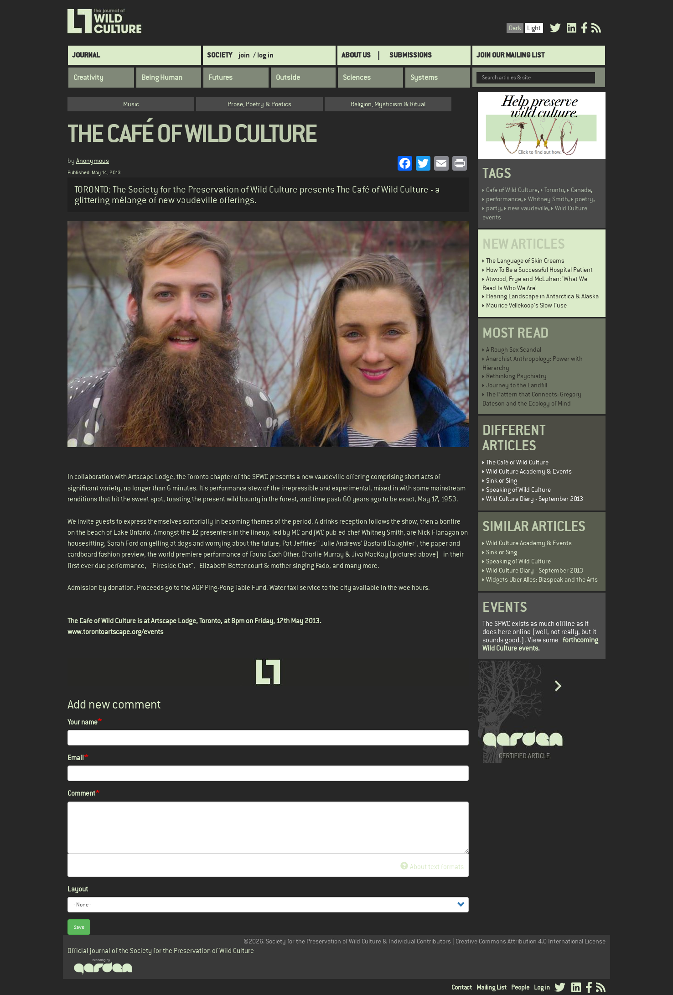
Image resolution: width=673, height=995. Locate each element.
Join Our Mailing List (510, 55)
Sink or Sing (501, 480)
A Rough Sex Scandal (513, 349)
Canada (581, 190)
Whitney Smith (548, 199)
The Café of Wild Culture (517, 462)
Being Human (161, 77)
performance (503, 199)
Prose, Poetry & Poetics (259, 104)
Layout (77, 889)
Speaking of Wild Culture (518, 489)
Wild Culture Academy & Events (529, 471)
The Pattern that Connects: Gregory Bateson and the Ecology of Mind (531, 398)
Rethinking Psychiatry (516, 376)
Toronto (554, 190)
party (493, 208)
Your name (82, 722)
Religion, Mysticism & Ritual (388, 104)
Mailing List (491, 987)
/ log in (263, 55)
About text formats (432, 866)
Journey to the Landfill (516, 385)
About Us (356, 55)
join (244, 55)
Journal (86, 55)
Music (131, 104)
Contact (461, 987)
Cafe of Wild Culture (512, 190)
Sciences (357, 77)
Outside (288, 77)
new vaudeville (528, 208)
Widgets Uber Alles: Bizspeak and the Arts (542, 579)
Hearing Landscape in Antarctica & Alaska (542, 296)
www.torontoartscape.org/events (115, 631)
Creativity (88, 77)
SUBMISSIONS (410, 55)
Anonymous (92, 160)
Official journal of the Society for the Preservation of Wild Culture (160, 950)
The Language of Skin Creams (525, 260)
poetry (584, 199)
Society (219, 55)
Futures (220, 77)
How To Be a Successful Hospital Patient (539, 270)
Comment (81, 793)
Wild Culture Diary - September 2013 (534, 499)
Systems (424, 77)
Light (534, 28)
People (520, 987)
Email (75, 757)
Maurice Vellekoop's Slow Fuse (526, 305)
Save (78, 927)
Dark (515, 28)
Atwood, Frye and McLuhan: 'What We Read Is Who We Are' (534, 283)
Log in (542, 987)
